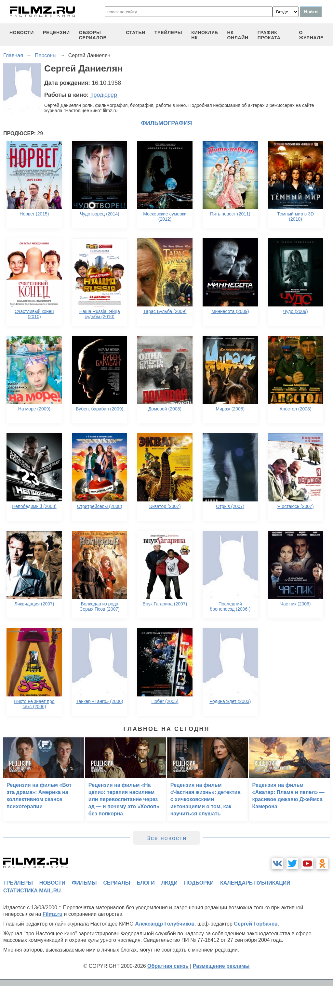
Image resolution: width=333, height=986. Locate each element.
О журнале (311, 35)
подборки (199, 883)
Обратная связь (168, 966)
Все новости (166, 838)
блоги (145, 883)
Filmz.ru (52, 914)
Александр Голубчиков (164, 924)
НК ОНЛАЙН (237, 35)
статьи (135, 32)
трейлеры (168, 32)
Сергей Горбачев (255, 924)
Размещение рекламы (221, 966)
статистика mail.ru (32, 890)
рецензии (56, 32)
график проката (269, 35)
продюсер (103, 95)
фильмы (84, 883)
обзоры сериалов (93, 35)
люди (169, 883)
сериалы (116, 883)
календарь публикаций (255, 883)
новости (21, 32)
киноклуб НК (204, 35)
